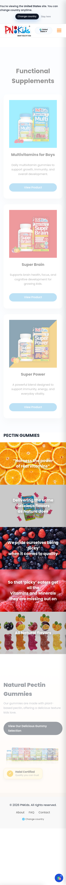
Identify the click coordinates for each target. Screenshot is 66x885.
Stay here (46, 16)
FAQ (32, 812)
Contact (44, 812)
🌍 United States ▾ (43, 30)
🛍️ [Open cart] (59, 878)
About (20, 812)
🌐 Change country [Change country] (33, 819)
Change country (27, 16)
